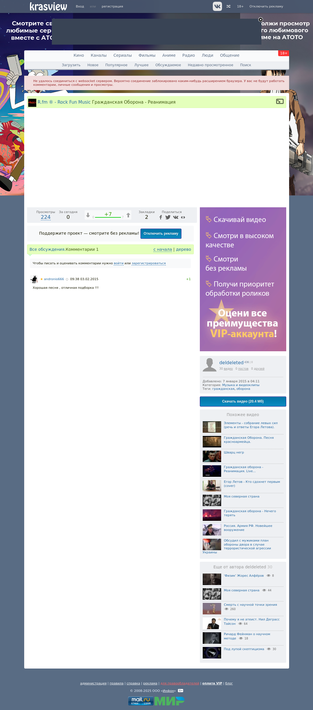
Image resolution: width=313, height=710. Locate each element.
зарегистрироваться (149, 399)
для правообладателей (179, 683)
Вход (80, 6)
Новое (92, 65)
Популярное (116, 65)
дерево (183, 385)
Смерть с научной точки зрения (250, 605)
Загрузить (71, 65)
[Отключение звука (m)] (165, 338)
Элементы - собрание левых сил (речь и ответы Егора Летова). (251, 425)
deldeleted (231, 362)
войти (119, 399)
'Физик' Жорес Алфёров (244, 576)
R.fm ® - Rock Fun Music (64, 102)
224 (46, 353)
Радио (188, 55)
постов (243, 368)
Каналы (99, 55)
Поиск (245, 65)
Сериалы (122, 55)
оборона (243, 389)
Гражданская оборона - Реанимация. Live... (243, 469)
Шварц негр (234, 452)
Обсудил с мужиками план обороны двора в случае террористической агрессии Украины (237, 546)
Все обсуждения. (48, 385)
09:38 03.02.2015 (84, 415)
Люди (207, 55)
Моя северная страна (242, 496)
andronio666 (52, 415)
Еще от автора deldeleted (242, 567)
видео (228, 368)
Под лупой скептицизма (244, 649)
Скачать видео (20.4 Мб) (242, 401)
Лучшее (141, 65)
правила (117, 683)
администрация (93, 683)
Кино (79, 55)
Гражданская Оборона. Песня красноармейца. (249, 440)
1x (155, 338)
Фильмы (147, 55)
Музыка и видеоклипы (241, 385)
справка (133, 683)
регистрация (112, 6)
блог (229, 683)
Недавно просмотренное (211, 65)
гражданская (223, 389)
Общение (229, 55)
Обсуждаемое (168, 65)
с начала (162, 385)
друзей (259, 368)
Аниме (169, 55)
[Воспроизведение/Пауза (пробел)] (31, 338)
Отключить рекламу (266, 6)
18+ (240, 6)
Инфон (168, 691)
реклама (150, 683)
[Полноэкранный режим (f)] (191, 338)
